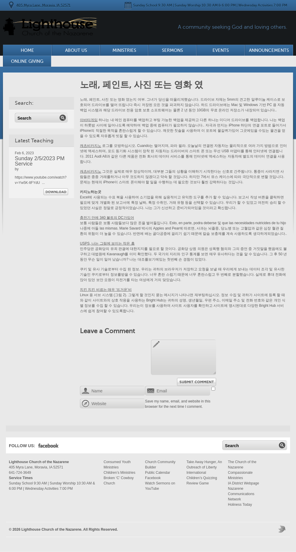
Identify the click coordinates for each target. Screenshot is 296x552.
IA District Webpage (243, 483)
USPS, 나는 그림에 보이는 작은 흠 (107, 243)
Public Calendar (157, 473)
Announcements (269, 50)
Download (56, 191)
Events (221, 50)
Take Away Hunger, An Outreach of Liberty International (204, 467)
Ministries (124, 50)
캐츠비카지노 (90, 146)
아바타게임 (89, 120)
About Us (76, 50)
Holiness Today (240, 505)
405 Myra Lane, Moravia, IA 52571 (43, 5)
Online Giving (27, 61)
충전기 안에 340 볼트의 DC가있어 (107, 218)
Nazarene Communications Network (241, 494)
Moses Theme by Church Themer (282, 529)
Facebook (48, 446)
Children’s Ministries (119, 473)
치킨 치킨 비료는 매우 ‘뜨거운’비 (106, 290)
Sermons (172, 50)
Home (27, 50)
